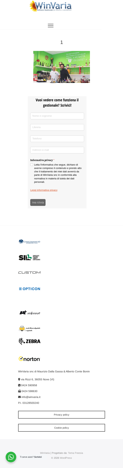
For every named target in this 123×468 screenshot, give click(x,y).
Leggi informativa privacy (43, 190)
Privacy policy (61, 414)
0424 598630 (27, 391)
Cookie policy (61, 427)
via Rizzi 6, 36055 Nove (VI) (36, 379)
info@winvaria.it (29, 396)
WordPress (66, 457)
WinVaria (45, 453)
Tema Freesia (75, 453)
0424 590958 (27, 385)
